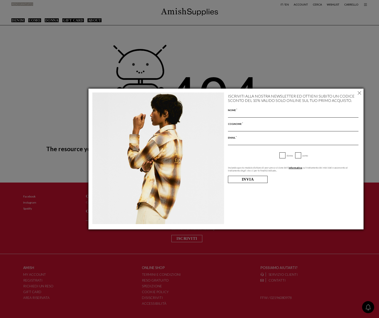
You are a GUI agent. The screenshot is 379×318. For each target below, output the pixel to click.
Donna (290, 155)
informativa (295, 167)
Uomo (305, 155)
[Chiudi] (359, 92)
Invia (248, 179)
